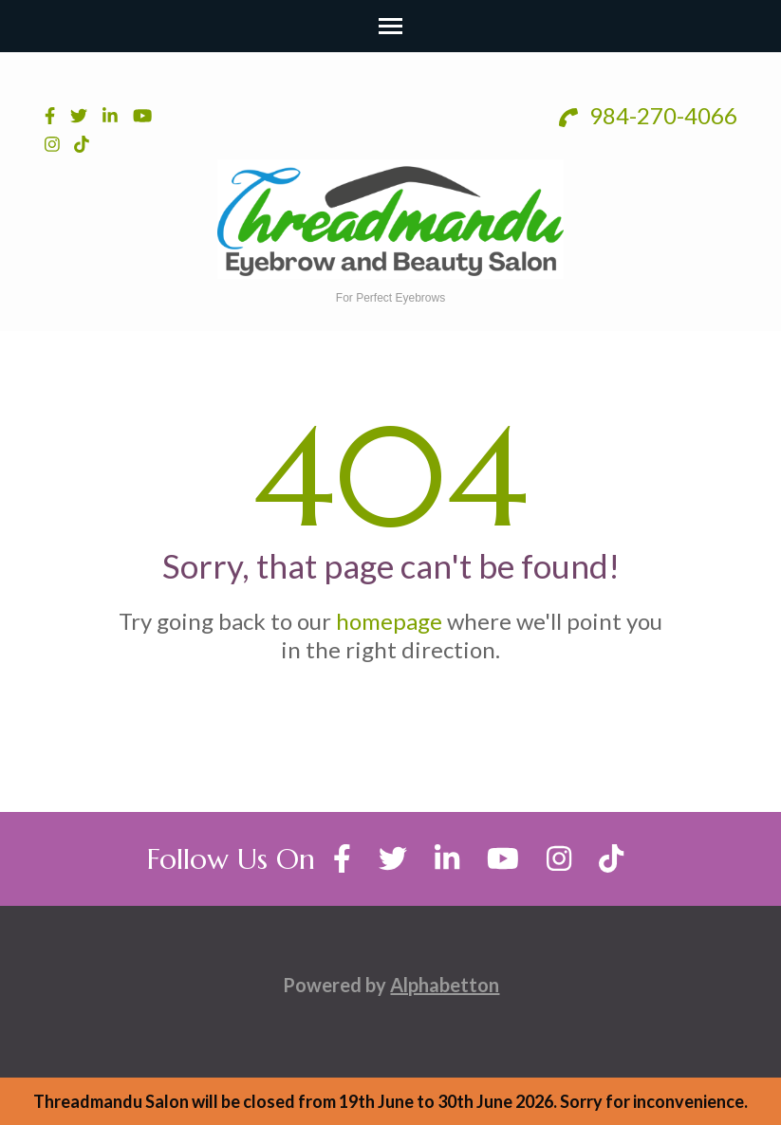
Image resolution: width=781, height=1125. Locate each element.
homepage (389, 621)
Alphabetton (444, 984)
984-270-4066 (648, 115)
